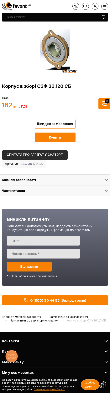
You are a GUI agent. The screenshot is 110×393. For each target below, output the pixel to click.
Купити (55, 137)
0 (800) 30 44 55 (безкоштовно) (55, 300)
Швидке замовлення (55, 124)
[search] (50, 17)
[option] (55, 49)
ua (85, 6)
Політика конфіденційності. (49, 389)
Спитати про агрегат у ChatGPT (35, 155)
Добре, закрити (90, 384)
